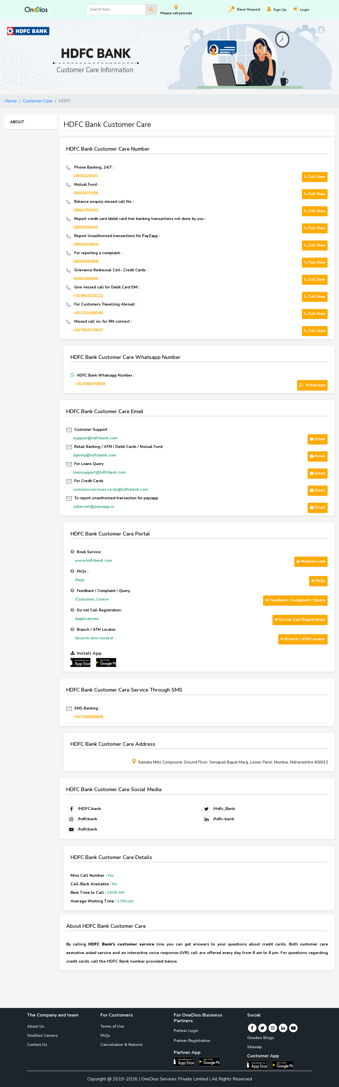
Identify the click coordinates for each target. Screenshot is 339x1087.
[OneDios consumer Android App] (283, 1065)
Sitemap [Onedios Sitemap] (254, 1047)
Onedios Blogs (260, 1037)
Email (317, 439)
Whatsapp (312, 385)
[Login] (304, 9)
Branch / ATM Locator (303, 639)
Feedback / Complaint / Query (295, 600)
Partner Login (186, 1030)
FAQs (318, 580)
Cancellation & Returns (121, 1044)
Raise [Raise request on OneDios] (244, 9)
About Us (35, 1026)
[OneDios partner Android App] (106, 662)
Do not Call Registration (300, 619)
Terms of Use (112, 1026)
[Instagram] (81, 819)
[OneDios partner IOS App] (82, 662)
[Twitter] (218, 809)
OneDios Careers (42, 1035)
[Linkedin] (217, 819)
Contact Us (37, 1044)
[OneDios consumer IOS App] (259, 1065)
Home (11, 101)
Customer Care (38, 101)
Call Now (314, 176)
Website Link (310, 561)
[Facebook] (83, 809)
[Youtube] (81, 829)
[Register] (280, 9)
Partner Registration (192, 1040)
